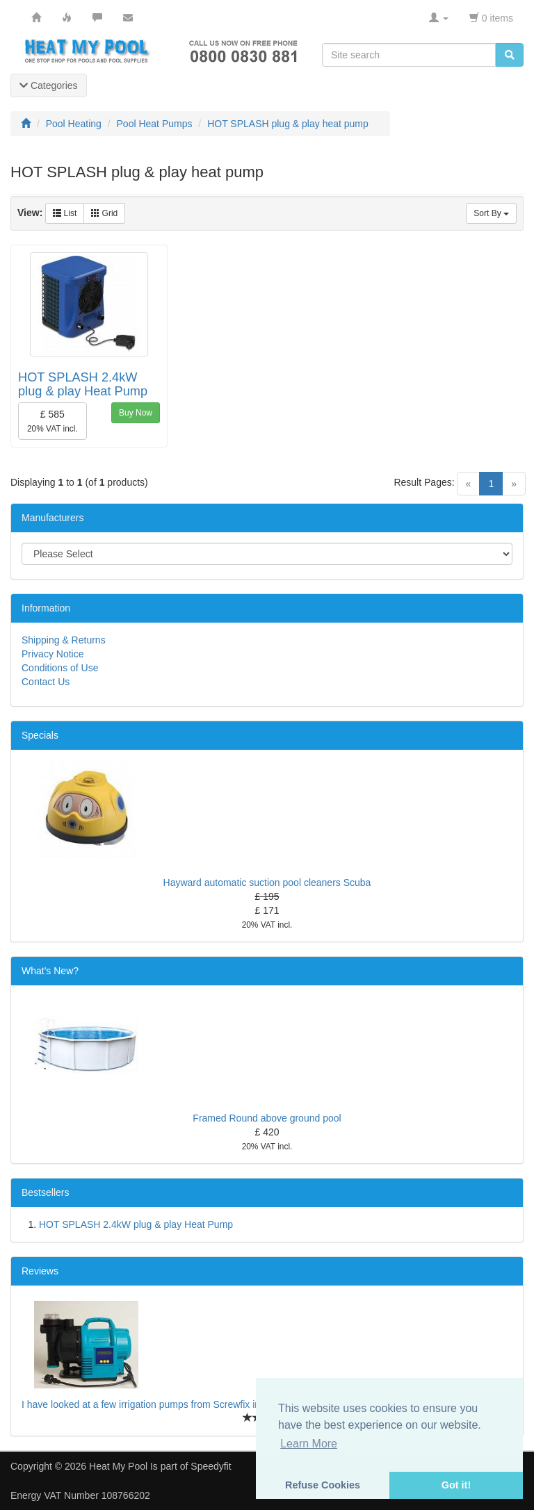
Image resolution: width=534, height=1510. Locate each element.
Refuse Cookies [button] (322, 1485)
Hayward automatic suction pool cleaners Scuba (267, 882)
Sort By (491, 213)
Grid (104, 213)
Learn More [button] (308, 1444)
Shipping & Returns (64, 640)
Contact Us (46, 681)
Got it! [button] (456, 1485)
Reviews (40, 1271)
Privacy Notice (52, 653)
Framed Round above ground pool (267, 1118)
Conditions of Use (60, 667)
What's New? (50, 970)
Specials (40, 735)
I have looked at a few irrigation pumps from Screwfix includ (150, 1404)
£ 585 (52, 421)
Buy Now (135, 413)
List (64, 213)
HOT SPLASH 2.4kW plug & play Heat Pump (82, 384)
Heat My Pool (118, 1466)
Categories (48, 85)
